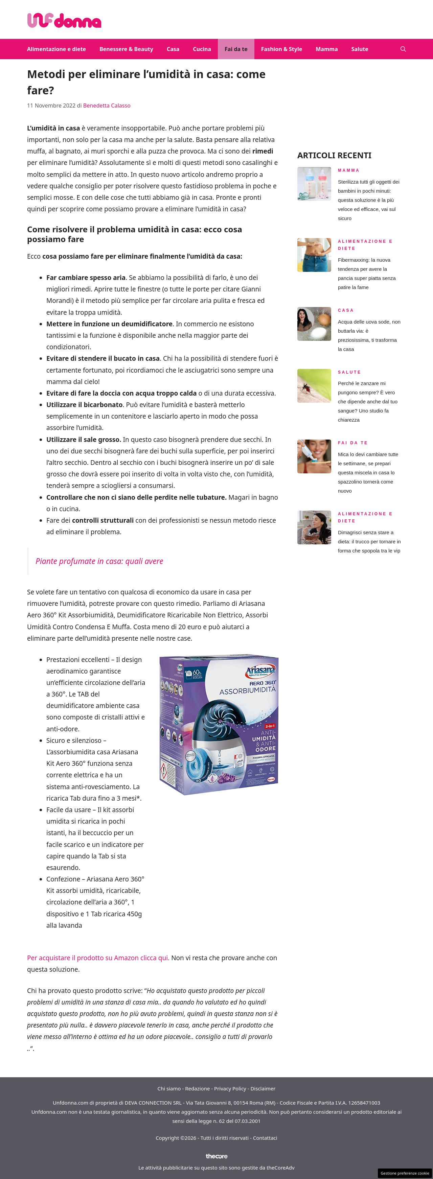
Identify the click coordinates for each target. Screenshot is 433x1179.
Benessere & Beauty (126, 49)
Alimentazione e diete (56, 49)
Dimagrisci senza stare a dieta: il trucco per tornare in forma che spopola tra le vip (369, 541)
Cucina (202, 49)
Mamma (327, 49)
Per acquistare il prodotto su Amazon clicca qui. (98, 957)
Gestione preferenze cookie (405, 1173)
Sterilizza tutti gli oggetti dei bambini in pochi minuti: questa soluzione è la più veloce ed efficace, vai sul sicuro (369, 200)
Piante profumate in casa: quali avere (99, 561)
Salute (359, 49)
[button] (403, 49)
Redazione (197, 1088)
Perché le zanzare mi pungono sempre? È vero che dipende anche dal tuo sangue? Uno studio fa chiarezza (367, 401)
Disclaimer (262, 1088)
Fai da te (236, 49)
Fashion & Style (281, 49)
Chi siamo (169, 1088)
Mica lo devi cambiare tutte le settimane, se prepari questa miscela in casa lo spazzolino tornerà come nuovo (368, 472)
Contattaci (265, 1137)
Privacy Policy (230, 1088)
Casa (173, 49)
